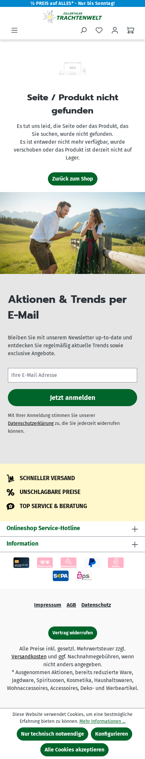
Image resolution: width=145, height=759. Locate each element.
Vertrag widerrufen (72, 633)
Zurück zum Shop (72, 179)
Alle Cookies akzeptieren (74, 750)
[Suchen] (83, 30)
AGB (71, 605)
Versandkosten (29, 656)
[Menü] (14, 30)
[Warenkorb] (130, 30)
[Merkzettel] (99, 30)
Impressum (47, 605)
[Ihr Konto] (115, 30)
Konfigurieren (111, 734)
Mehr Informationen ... (102, 721)
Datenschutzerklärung (30, 423)
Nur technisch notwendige (52, 734)
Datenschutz (96, 605)
